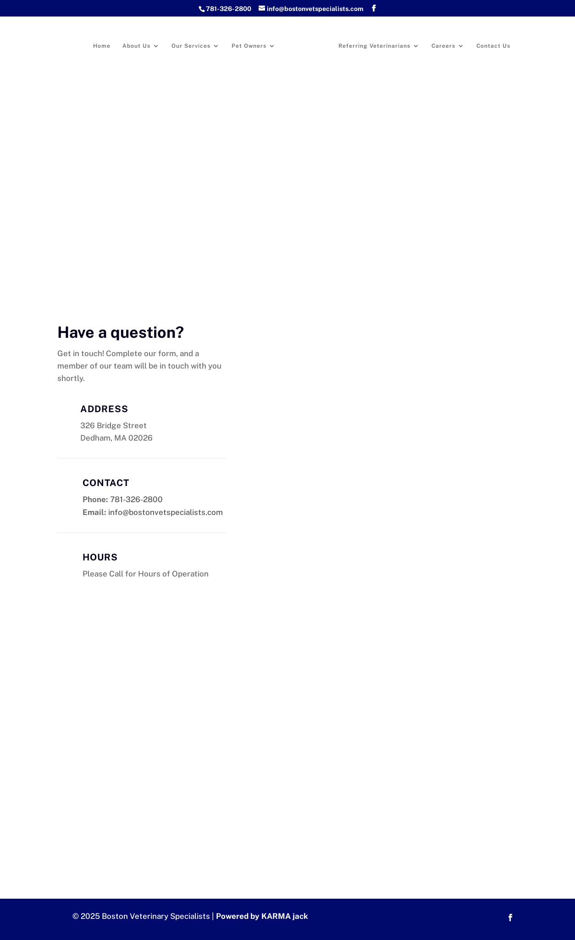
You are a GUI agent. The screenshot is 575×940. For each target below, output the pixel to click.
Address (104, 408)
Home (102, 46)
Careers (443, 46)
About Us (136, 46)
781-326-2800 (228, 8)
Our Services (190, 46)
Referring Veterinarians (374, 46)
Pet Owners (249, 46)
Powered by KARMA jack (262, 916)
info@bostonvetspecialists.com (165, 512)
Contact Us (493, 46)
